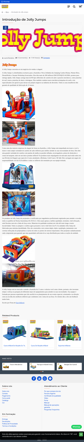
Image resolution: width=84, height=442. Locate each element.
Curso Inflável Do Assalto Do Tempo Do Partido (15, 346)
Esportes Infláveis (64, 346)
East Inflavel (20, 303)
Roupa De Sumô (70, 364)
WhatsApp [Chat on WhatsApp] (76, 427)
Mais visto (6, 359)
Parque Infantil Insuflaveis (45, 364)
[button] (41, 371)
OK (81, 434)
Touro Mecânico (16, 364)
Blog (7, 12)
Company (46, 58)
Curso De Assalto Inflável (39, 346)
